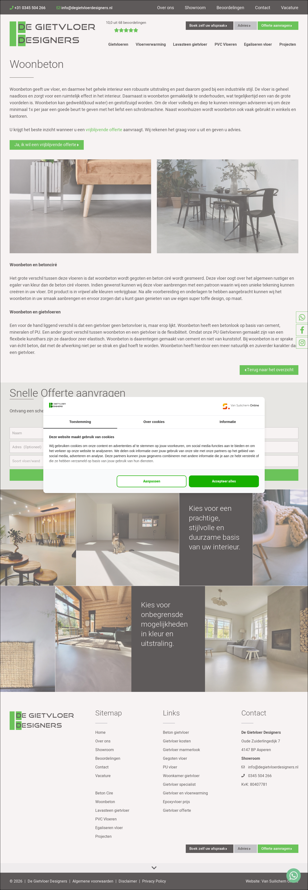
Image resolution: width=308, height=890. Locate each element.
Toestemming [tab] (80, 422)
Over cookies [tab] (154, 422)
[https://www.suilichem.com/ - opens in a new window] (241, 406)
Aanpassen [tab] (151, 481)
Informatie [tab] (228, 422)
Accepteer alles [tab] (224, 481)
